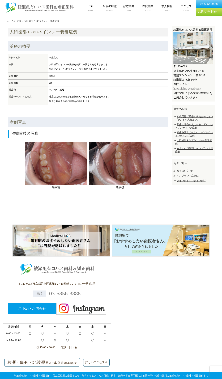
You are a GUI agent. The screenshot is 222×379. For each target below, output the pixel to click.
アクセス (186, 8)
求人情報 (167, 8)
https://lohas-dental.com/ (187, 88)
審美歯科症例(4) (185, 171)
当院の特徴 (109, 8)
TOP (90, 8)
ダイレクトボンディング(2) (191, 180)
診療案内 (128, 8)
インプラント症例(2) (188, 175)
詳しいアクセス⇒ (96, 362)
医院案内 (147, 8)
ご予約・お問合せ (32, 308)
